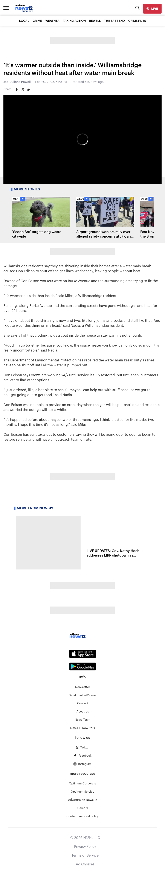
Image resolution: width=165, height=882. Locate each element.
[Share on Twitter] (22, 89)
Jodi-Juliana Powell (17, 82)
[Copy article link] (29, 89)
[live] (152, 9)
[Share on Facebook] (16, 89)
